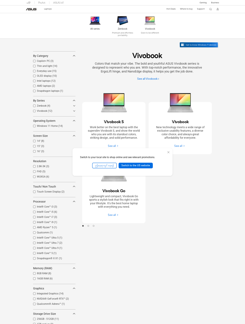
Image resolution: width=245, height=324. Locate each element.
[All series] (95, 26)
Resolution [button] (54, 175)
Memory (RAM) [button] (54, 282)
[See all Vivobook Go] (113, 215)
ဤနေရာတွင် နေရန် (104, 165)
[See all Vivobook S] (113, 146)
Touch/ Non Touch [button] (54, 200)
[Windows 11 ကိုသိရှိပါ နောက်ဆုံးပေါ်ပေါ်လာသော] (199, 45)
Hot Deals (171, 9)
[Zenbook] (122, 26)
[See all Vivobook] (148, 79)
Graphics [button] (54, 302)
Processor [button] (54, 215)
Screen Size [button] (54, 149)
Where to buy (186, 9)
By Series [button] (54, 114)
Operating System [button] (54, 134)
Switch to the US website (135, 165)
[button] (203, 2)
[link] (31, 9)
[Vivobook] (150, 26)
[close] (168, 152)
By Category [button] (54, 70)
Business (215, 2)
